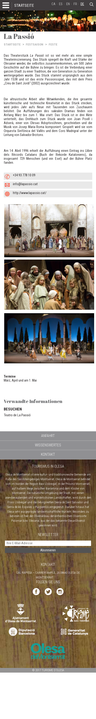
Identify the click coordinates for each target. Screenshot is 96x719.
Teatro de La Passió (17, 415)
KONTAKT (48, 454)
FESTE (53, 44)
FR (75, 4)
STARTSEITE (24, 5)
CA (53, 4)
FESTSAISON (34, 44)
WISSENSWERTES (48, 445)
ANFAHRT (48, 436)
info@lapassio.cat (25, 184)
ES (61, 4)
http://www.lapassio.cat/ (29, 193)
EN (68, 4)
